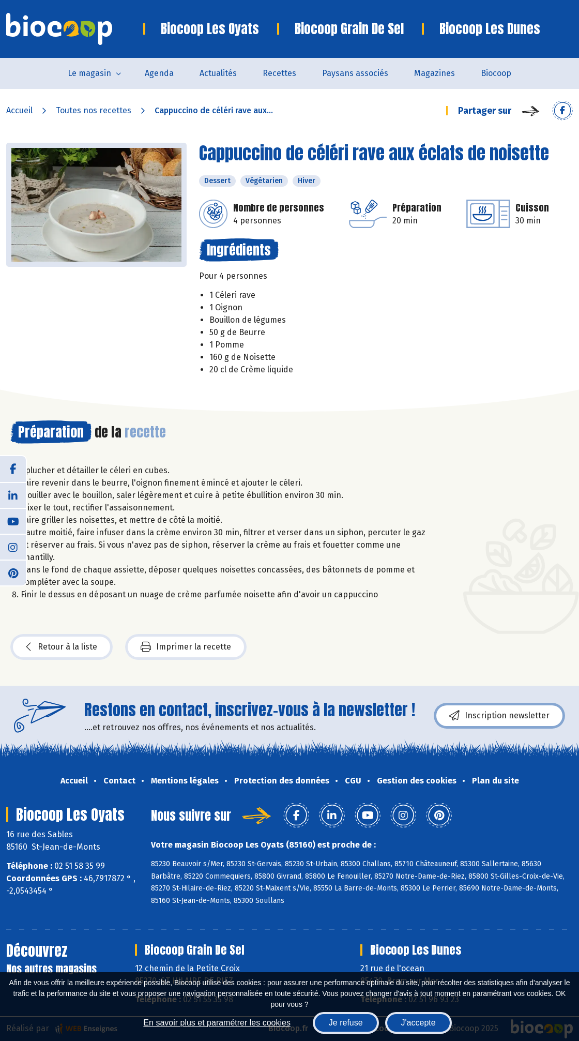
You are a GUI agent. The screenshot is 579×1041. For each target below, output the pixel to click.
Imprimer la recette (186, 647)
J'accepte (418, 1022)
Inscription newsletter (499, 716)
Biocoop (496, 73)
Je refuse (346, 1022)
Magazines (434, 73)
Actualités (218, 73)
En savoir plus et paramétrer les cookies (217, 1022)
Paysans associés (355, 73)
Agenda (159, 73)
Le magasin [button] (89, 73)
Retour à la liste (61, 647)
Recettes (279, 73)
